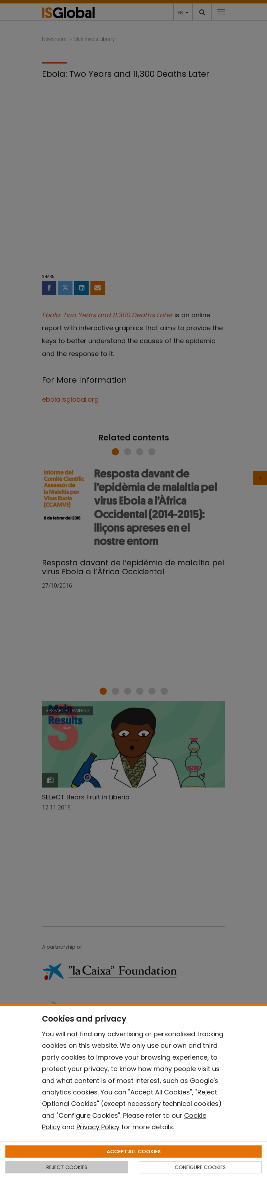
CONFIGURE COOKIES (200, 1167)
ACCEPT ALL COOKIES (134, 1151)
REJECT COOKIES (66, 1167)
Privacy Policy (98, 1126)
